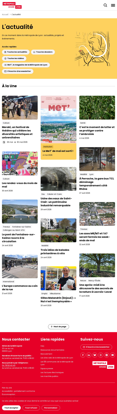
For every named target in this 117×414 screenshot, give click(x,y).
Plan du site (7, 388)
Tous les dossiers (42, 52)
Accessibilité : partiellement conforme (18, 391)
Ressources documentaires (52, 350)
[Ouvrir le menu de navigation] (113, 5)
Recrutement (46, 354)
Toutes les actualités (15, 52)
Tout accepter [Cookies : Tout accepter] (11, 408)
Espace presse (47, 368)
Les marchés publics (49, 376)
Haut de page (58, 326)
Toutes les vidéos (14, 58)
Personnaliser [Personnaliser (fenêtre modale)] (50, 408)
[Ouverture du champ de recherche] (105, 5)
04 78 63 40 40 (8, 365)
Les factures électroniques (52, 372)
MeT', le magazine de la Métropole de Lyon (25, 65)
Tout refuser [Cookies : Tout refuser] (31, 408)
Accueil (5, 14)
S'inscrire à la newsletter (17, 71)
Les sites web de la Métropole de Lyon (57, 357)
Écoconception (8, 394)
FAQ (42, 346)
